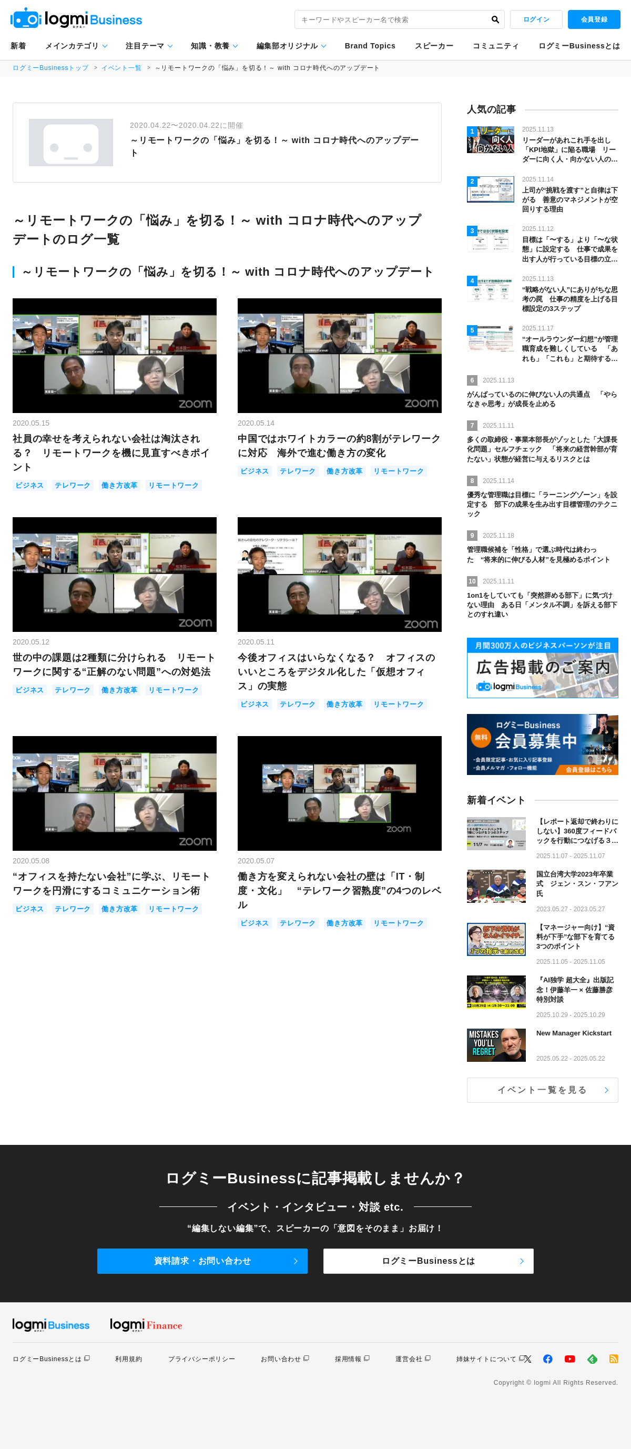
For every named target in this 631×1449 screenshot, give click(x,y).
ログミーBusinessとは (579, 46)
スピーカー (434, 46)
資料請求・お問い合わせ (202, 1260)
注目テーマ (145, 46)
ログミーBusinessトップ (51, 68)
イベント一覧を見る (542, 1089)
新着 (18, 46)
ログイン (536, 19)
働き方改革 (119, 485)
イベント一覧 (121, 68)
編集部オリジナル (288, 46)
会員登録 (594, 19)
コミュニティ (496, 46)
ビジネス (29, 485)
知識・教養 (210, 46)
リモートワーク (173, 485)
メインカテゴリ (72, 46)
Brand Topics (370, 46)
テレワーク (73, 485)
